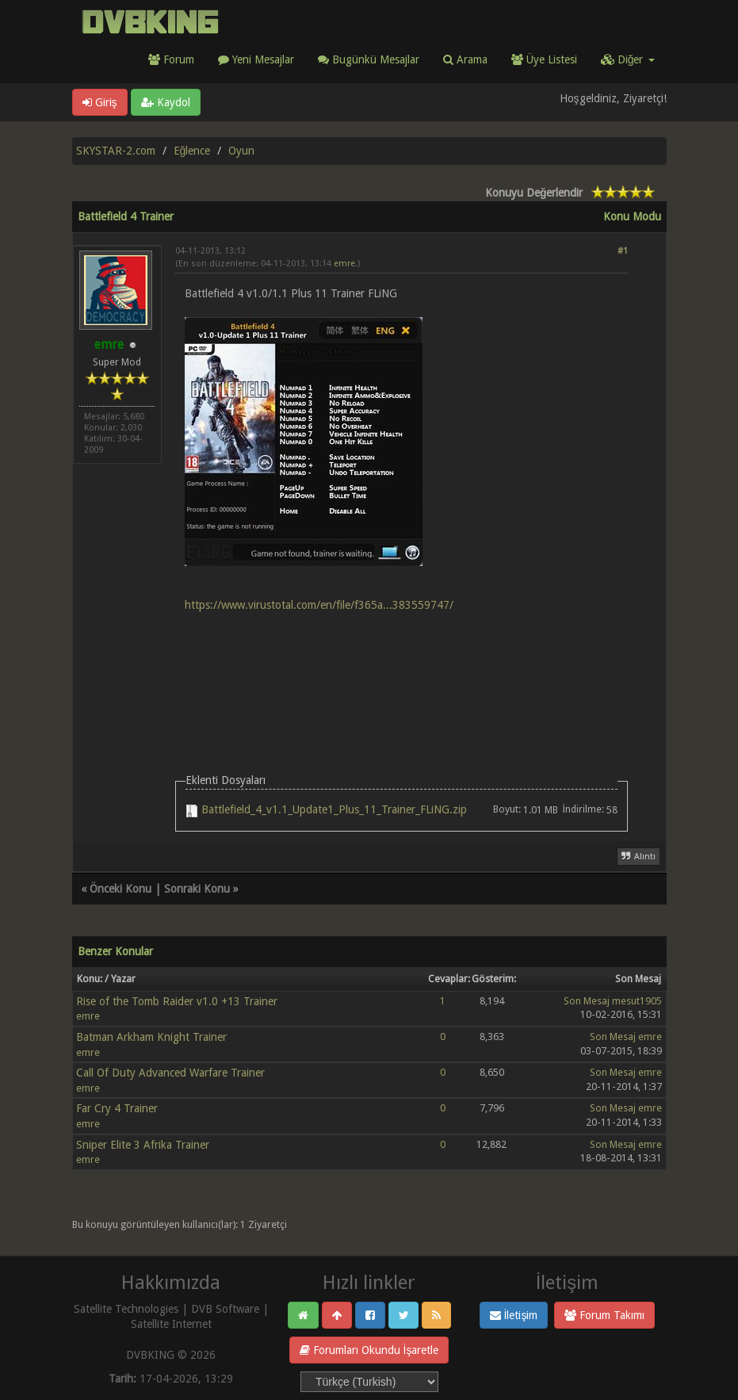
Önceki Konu (120, 888)
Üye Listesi (544, 59)
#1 (623, 251)
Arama (465, 59)
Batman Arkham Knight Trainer (151, 1037)
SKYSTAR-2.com (115, 150)
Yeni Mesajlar (256, 59)
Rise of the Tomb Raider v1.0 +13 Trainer (176, 1001)
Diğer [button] (628, 59)
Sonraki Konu (197, 888)
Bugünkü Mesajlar (368, 59)
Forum (171, 59)
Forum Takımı (604, 1315)
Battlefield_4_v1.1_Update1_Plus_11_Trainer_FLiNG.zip (334, 809)
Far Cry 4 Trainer (117, 1108)
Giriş (99, 102)
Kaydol (165, 102)
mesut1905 (637, 1001)
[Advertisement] (401, 673)
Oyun (241, 150)
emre (344, 263)
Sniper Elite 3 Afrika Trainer (142, 1144)
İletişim (514, 1315)
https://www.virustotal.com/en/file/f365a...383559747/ (319, 605)
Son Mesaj (587, 1001)
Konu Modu (632, 216)
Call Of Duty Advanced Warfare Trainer (170, 1072)
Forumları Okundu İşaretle (369, 1350)
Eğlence (192, 150)
